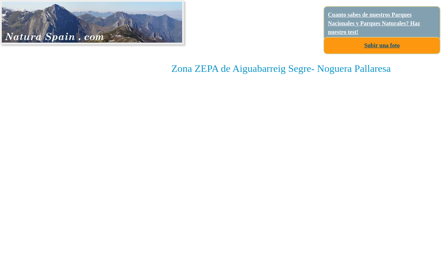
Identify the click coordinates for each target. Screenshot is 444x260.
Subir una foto (382, 45)
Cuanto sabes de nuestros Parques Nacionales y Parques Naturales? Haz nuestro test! (374, 23)
